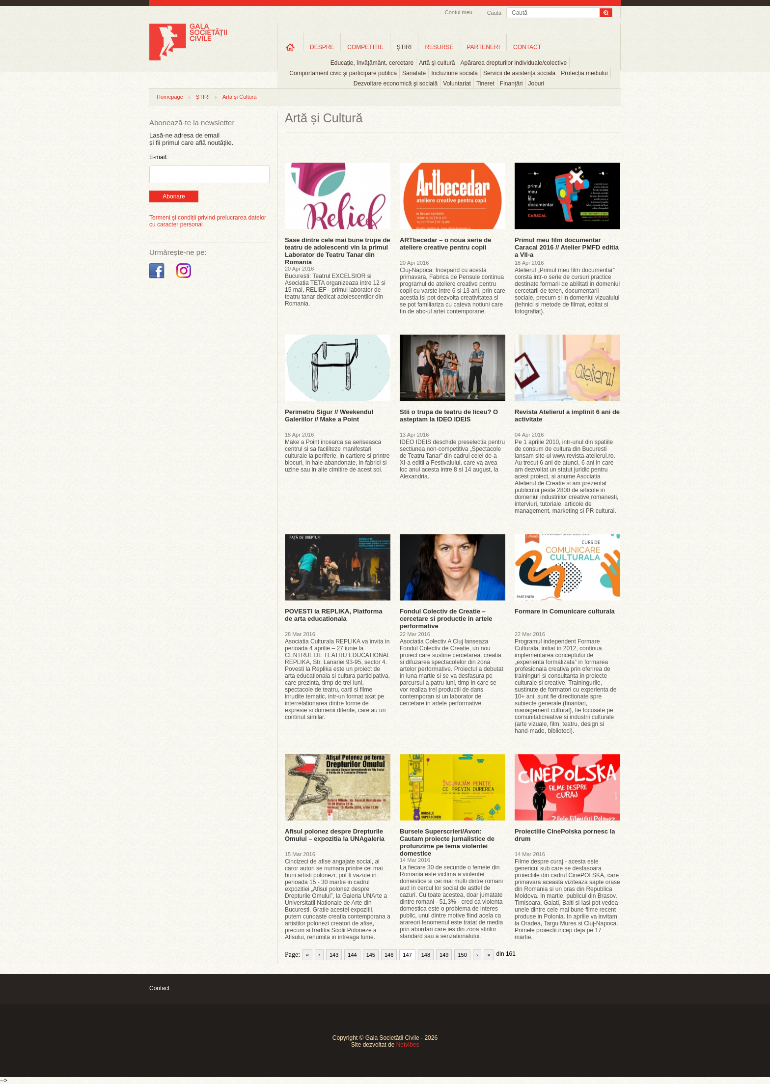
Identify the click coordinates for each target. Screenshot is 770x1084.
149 (444, 955)
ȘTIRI (203, 97)
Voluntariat (457, 83)
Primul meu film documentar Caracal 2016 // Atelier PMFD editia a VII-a (567, 247)
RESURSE (439, 47)
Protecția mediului (584, 73)
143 (334, 955)
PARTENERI (483, 47)
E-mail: (158, 157)
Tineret (485, 83)
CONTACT (527, 47)
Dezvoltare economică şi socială (396, 83)
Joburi (536, 83)
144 (352, 955)
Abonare (174, 196)
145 (370, 955)
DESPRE (322, 47)
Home (290, 47)
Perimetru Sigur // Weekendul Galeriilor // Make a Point (329, 415)
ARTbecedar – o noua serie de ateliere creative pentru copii (445, 243)
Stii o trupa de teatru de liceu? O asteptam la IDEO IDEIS (449, 415)
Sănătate (414, 73)
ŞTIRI (404, 47)
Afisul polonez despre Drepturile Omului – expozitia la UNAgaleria (335, 835)
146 (389, 955)
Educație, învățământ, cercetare (371, 62)
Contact (159, 988)
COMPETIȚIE (365, 47)
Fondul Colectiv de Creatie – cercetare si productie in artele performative (446, 619)
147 (407, 955)
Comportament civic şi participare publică (343, 73)
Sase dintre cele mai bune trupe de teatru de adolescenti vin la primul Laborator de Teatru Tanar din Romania (337, 251)
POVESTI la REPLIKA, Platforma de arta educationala (334, 615)
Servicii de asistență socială (519, 73)
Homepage (170, 97)
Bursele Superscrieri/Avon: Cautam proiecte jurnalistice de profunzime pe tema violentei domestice (447, 842)
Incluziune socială (454, 73)
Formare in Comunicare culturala (565, 611)
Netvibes (407, 1044)
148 (425, 955)
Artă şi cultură (437, 62)
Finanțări (511, 83)
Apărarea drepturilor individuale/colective (514, 62)
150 (462, 955)
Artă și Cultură (239, 97)
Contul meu (458, 12)
